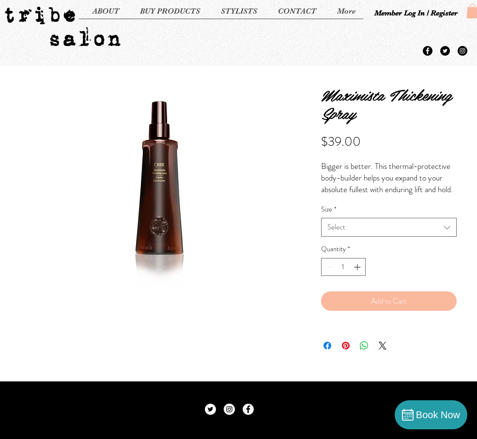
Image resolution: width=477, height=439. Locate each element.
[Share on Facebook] (327, 345)
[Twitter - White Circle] (210, 409)
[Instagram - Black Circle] (462, 51)
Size (329, 209)
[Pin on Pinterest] (346, 345)
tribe (39, 14)
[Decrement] (329, 266)
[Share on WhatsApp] (364, 345)
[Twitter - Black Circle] (445, 51)
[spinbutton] (343, 266)
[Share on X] (382, 345)
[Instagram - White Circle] (229, 409)
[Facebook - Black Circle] (427, 51)
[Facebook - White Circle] (248, 409)
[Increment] (358, 266)
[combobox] (389, 227)
